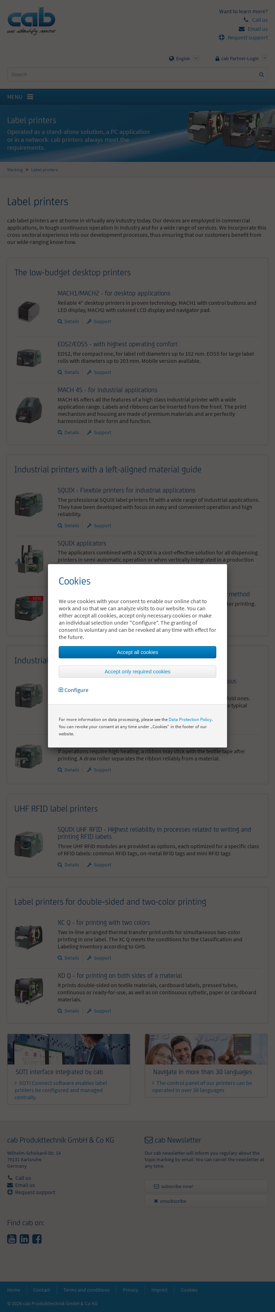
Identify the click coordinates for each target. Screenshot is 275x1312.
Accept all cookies (137, 652)
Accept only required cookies (137, 671)
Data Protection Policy (190, 719)
